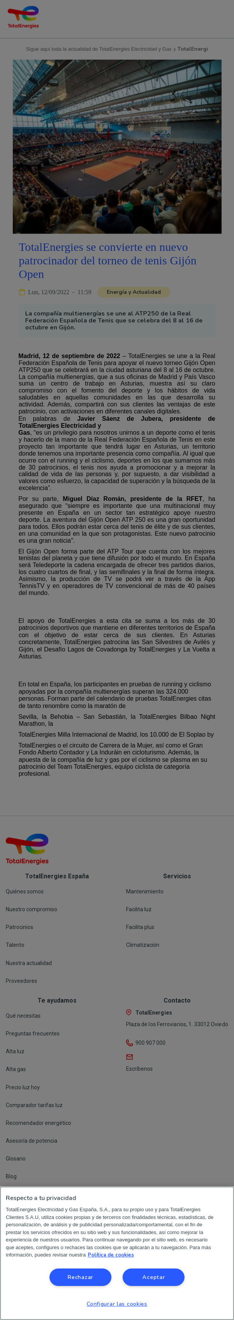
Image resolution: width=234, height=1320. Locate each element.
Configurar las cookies (117, 1304)
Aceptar (153, 1277)
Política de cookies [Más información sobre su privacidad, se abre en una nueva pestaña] (111, 1254)
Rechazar (80, 1277)
